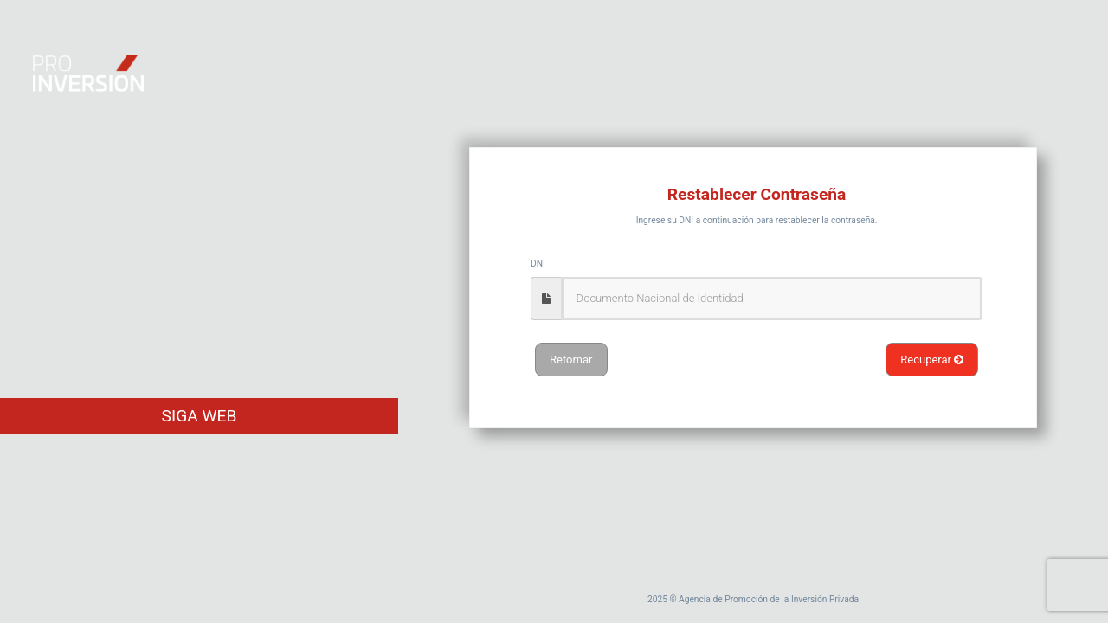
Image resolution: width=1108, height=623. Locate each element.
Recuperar (931, 359)
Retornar (571, 359)
